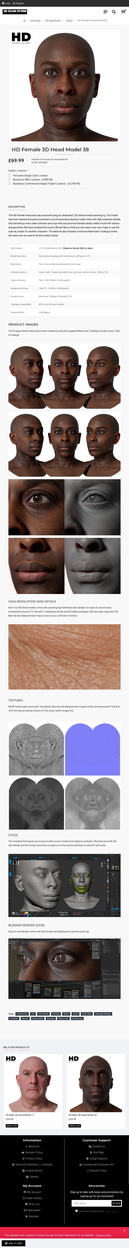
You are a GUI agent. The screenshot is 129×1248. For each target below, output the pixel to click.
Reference (77, 1018)
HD (32, 1014)
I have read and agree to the (96, 1211)
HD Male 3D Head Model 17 (20, 1115)
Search (69, 20)
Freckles (14, 1018)
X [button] (124, 1230)
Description (16, 206)
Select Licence (17, 170)
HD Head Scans (53, 20)
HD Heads (35, 20)
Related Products (16, 1047)
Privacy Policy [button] (103, 1235)
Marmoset (63, 1018)
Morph (25, 1018)
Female (55, 1014)
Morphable (37, 1018)
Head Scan (22, 1014)
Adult (75, 1014)
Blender (50, 1018)
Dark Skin (86, 1014)
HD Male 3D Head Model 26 (83, 1115)
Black (66, 1014)
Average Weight (103, 1014)
